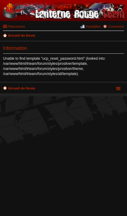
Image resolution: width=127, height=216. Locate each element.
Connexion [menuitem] (116, 26)
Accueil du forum (21, 88)
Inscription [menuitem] (93, 26)
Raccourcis (16, 26)
